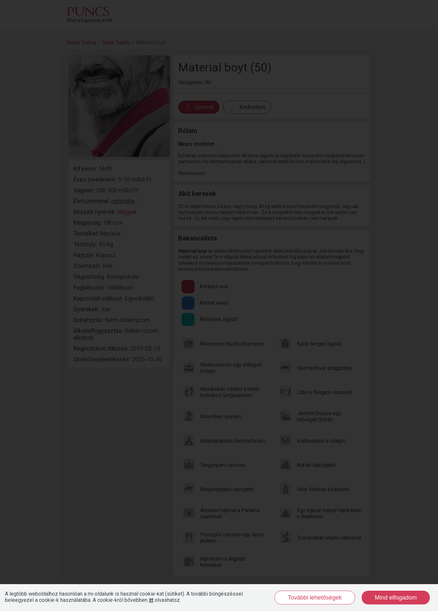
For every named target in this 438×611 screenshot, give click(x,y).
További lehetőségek (315, 597)
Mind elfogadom (396, 597)
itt (151, 600)
